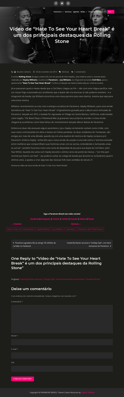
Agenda (76, 12)
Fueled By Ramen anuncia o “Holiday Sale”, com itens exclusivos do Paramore (89, 244)
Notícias (68, 12)
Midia (83, 12)
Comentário (17, 301)
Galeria (83, 219)
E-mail (14, 349)
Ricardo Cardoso (24, 72)
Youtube (74, 219)
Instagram (45, 219)
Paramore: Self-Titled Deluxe (90, 229)
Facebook (34, 219)
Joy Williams (58, 229)
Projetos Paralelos (96, 12)
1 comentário (80, 72)
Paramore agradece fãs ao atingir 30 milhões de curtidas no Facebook (34, 244)
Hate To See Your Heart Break (20, 229)
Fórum (91, 219)
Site (109, 12)
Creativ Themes (88, 392)
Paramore (57, 12)
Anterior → (76, 224)
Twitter (55, 219)
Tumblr (64, 219)
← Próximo (16, 224)
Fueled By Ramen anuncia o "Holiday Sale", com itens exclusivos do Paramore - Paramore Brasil (60, 279)
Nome (14, 335)
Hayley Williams (43, 229)
